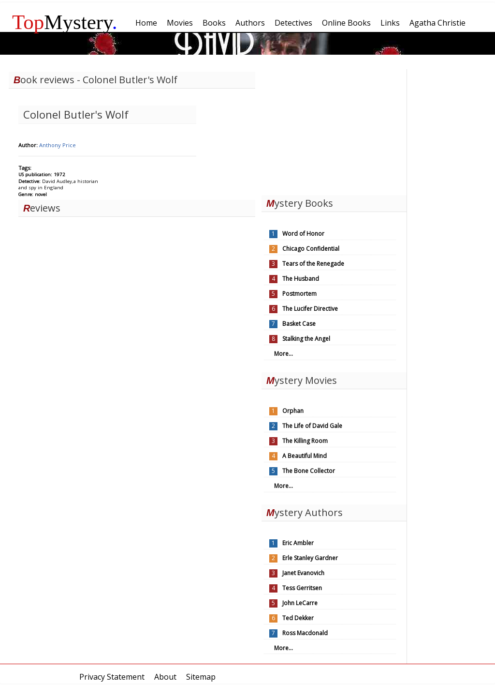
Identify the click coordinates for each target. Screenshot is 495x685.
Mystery (64, 22)
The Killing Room (305, 441)
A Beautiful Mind (304, 456)
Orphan (293, 411)
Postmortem (299, 293)
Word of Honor (303, 233)
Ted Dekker (298, 618)
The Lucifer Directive (310, 308)
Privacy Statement (112, 676)
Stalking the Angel (306, 339)
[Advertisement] (334, 129)
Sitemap (201, 676)
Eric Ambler (298, 543)
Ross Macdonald (305, 633)
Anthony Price (57, 145)
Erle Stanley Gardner (310, 558)
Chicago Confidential (310, 248)
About (165, 676)
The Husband (300, 278)
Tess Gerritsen (302, 588)
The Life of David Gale (312, 426)
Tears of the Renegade (313, 263)
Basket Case (299, 324)
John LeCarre (300, 603)
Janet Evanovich (303, 573)
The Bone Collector (308, 471)
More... (283, 354)
